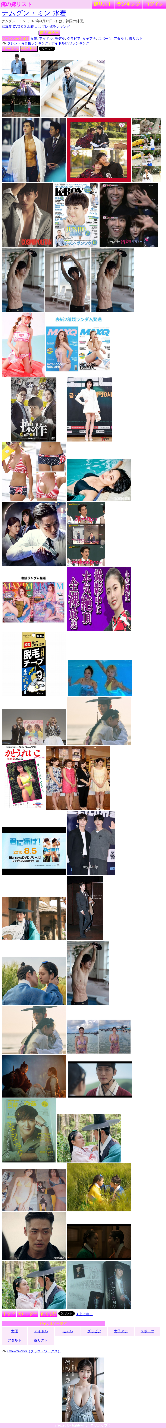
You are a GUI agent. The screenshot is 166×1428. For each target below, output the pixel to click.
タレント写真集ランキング (27, 43)
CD (23, 26)
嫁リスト (103, 3)
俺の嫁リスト (16, 4)
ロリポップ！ (100, 1425)
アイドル (46, 38)
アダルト (120, 38)
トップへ (10, 49)
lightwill (78, 1425)
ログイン (154, 3)
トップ (9, 1314)
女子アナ (89, 38)
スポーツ (105, 38)
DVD (16, 26)
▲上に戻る (84, 1314)
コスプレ (41, 26)
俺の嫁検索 (49, 33)
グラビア (74, 38)
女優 (33, 38)
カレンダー (27, 1314)
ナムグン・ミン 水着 (34, 13)
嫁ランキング (59, 26)
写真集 (7, 26)
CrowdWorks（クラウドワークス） (34, 1351)
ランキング (128, 3)
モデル (60, 38)
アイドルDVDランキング (70, 43)
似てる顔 (29, 49)
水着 (30, 26)
